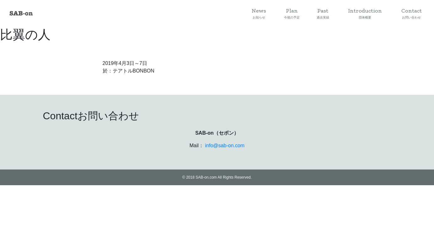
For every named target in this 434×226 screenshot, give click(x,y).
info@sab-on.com (225, 145)
